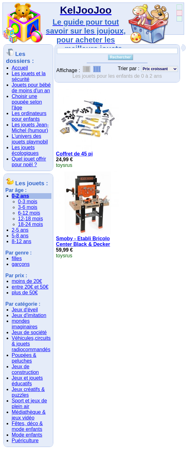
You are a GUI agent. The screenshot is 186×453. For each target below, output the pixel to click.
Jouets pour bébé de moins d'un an (31, 87)
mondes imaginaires (25, 323)
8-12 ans (21, 241)
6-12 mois (29, 213)
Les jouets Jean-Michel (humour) (30, 127)
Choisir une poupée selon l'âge (27, 102)
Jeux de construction (25, 369)
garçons (21, 264)
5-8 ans (20, 235)
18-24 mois (30, 224)
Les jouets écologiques (25, 150)
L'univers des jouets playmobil (30, 138)
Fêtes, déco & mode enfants (27, 426)
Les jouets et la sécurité (29, 76)
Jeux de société (29, 332)
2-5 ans (20, 230)
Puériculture (25, 440)
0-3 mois (27, 201)
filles (17, 258)
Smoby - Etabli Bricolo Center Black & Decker (83, 241)
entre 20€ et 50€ (30, 287)
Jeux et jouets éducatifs (27, 380)
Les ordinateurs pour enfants (29, 116)
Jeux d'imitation (29, 315)
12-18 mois (30, 218)
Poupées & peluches (24, 358)
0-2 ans (20, 196)
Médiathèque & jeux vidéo (29, 414)
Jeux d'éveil (25, 309)
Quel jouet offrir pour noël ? (29, 161)
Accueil (20, 67)
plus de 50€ (25, 292)
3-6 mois (27, 207)
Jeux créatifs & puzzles (28, 392)
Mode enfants (27, 435)
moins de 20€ (27, 281)
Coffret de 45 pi (74, 153)
